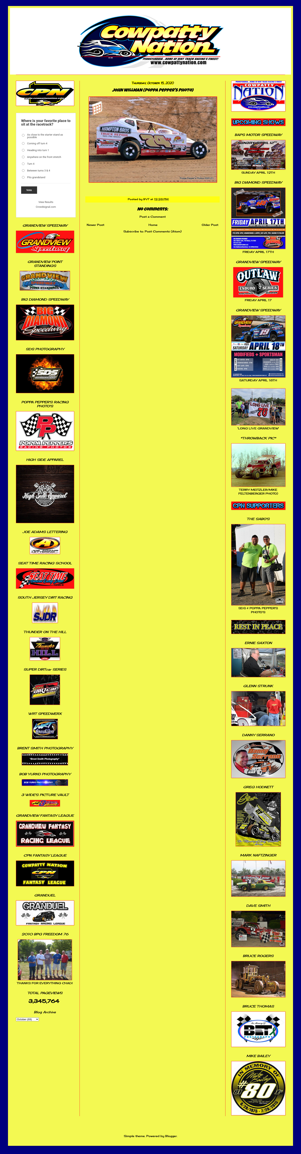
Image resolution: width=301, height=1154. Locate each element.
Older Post (210, 224)
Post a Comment (153, 216)
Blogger (171, 1136)
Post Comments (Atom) (163, 231)
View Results (45, 202)
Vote (29, 190)
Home (153, 224)
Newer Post (95, 224)
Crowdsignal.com (46, 206)
